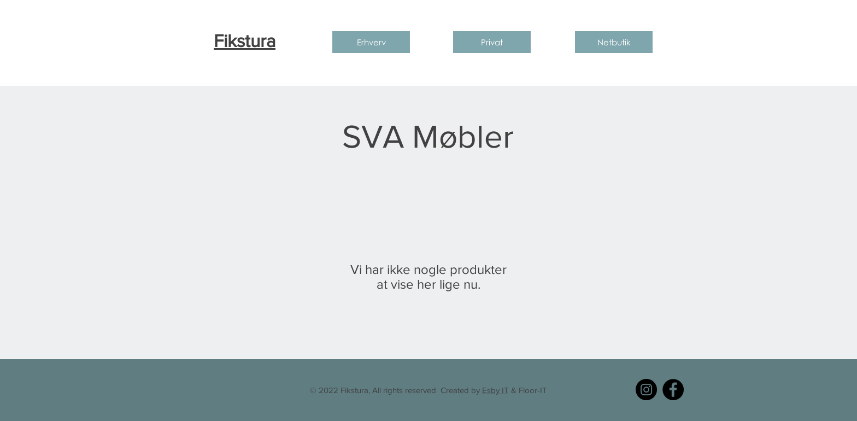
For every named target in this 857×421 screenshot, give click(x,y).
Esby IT (495, 390)
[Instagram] (646, 389)
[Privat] (492, 42)
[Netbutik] (614, 42)
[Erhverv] (371, 42)
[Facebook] (673, 389)
